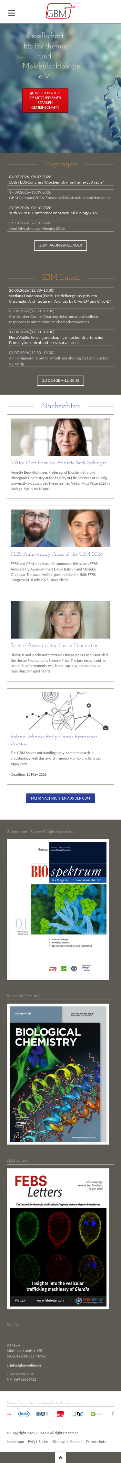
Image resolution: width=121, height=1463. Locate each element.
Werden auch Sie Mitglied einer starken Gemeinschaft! (45, 100)
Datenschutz (96, 1442)
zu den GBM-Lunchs (60, 380)
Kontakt (75, 1442)
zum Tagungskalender (60, 245)
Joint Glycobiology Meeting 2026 (37, 225)
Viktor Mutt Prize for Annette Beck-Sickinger (58, 463)
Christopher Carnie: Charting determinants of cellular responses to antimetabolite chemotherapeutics (54, 316)
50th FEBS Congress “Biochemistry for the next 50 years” (56, 179)
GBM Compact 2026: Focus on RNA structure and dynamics (59, 195)
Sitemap (58, 1442)
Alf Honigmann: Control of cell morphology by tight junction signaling (59, 358)
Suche (43, 1442)
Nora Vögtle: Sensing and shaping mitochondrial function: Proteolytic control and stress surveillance (57, 337)
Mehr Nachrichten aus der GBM (60, 798)
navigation (12, 13)
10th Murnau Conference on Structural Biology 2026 (53, 210)
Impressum (15, 1442)
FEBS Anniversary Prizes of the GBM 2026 (57, 554)
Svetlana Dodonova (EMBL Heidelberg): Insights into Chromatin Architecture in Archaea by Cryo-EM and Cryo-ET (60, 296)
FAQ (31, 1442)
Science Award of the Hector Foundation (55, 645)
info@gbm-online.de (25, 1365)
